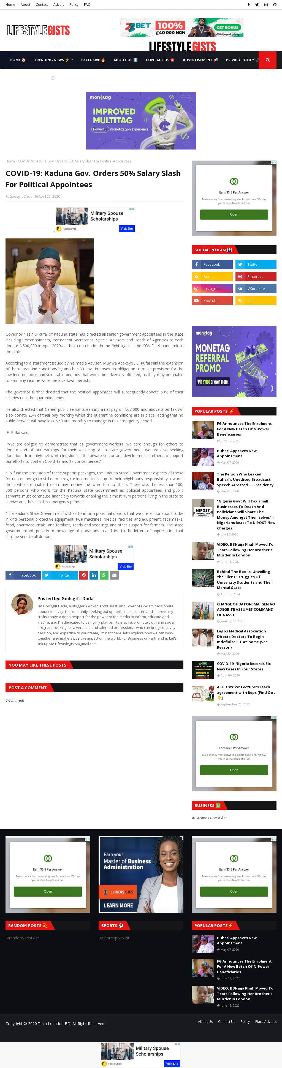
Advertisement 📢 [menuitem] (200, 59)
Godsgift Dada (20, 196)
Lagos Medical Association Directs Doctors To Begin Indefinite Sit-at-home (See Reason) (242, 639)
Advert (58, 4)
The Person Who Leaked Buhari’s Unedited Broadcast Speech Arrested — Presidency (245, 479)
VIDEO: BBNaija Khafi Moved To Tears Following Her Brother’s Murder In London (245, 550)
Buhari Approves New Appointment (237, 453)
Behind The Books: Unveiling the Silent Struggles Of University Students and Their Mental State (245, 579)
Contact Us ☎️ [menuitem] (160, 59)
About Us (205, 1021)
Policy (73, 4)
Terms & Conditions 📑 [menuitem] (32, 77)
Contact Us (226, 1021)
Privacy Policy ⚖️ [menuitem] (242, 59)
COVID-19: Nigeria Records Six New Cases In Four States (244, 666)
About (25, 4)
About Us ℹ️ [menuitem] (125, 59)
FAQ (87, 4)
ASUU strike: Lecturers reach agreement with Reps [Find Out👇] (246, 692)
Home (10, 4)
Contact (42, 4)
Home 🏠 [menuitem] (18, 59)
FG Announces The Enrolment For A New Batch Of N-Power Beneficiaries (244, 429)
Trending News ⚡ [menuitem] (51, 59)
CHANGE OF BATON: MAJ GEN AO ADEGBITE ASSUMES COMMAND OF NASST (246, 609)
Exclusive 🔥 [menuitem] (93, 59)
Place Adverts (265, 1021)
